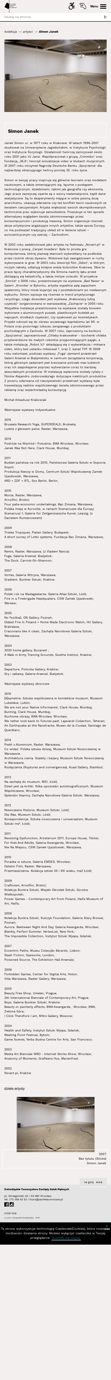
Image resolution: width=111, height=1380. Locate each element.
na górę (89, 1182)
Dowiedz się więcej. (66, 1238)
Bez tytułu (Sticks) (92, 1159)
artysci (28, 32)
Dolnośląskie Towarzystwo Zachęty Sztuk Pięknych (36, 1189)
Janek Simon (14, 143)
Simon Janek (48, 32)
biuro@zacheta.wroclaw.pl (32, 1199)
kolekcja (10, 32)
